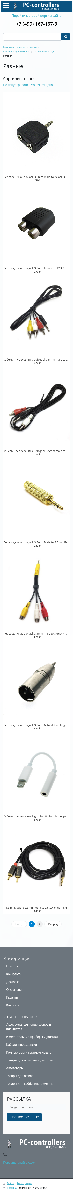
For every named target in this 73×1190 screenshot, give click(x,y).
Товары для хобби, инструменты (29, 1083)
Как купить (13, 974)
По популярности (15, 85)
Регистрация (24, 1183)
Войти (10, 1183)
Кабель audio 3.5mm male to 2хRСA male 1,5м (36, 907)
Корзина (12, 1187)
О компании (14, 989)
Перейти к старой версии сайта (36, 15)
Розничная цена (41, 85)
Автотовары (14, 1068)
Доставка (13, 982)
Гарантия (12, 997)
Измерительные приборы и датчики (32, 1037)
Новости (12, 966)
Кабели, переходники (21, 1044)
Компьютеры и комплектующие (28, 1052)
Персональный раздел (19, 1162)
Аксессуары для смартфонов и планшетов (28, 1027)
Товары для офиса (19, 1076)
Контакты (13, 1005)
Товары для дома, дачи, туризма (30, 1060)
